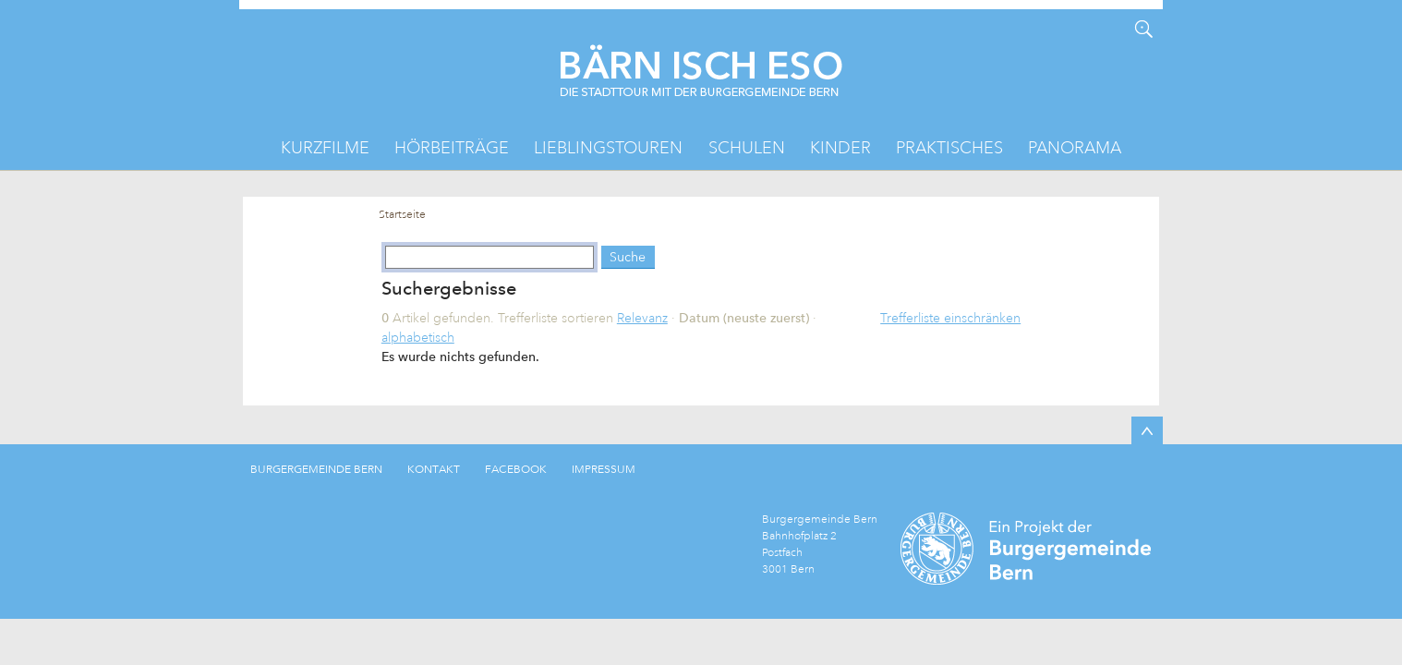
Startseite (402, 215)
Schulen (746, 148)
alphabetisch (417, 337)
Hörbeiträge (451, 148)
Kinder (840, 148)
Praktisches (949, 148)
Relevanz (642, 317)
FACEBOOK (516, 469)
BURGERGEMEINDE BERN (316, 469)
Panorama (1074, 148)
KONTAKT (433, 469)
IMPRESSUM (603, 469)
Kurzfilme (325, 148)
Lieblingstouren (608, 148)
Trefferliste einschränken (950, 317)
